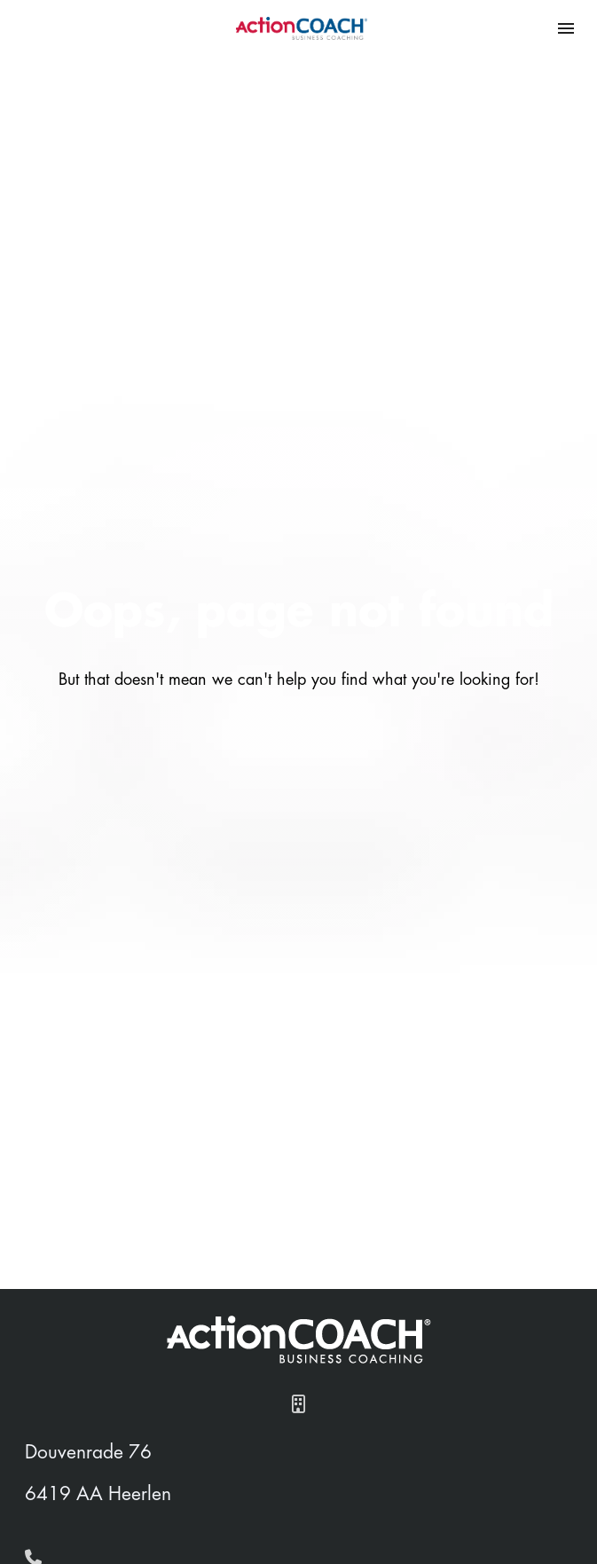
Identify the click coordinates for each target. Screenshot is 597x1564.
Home (76, 1541)
